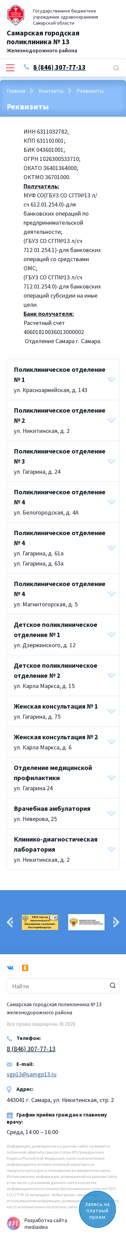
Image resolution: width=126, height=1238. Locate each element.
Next (116, 922)
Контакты (51, 90)
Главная (16, 90)
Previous (10, 922)
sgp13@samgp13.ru (31, 1074)
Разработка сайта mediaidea (45, 1223)
